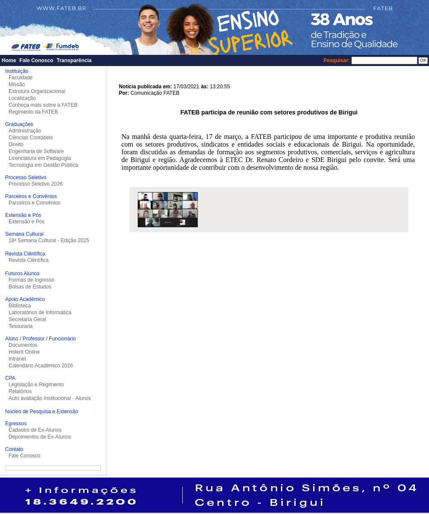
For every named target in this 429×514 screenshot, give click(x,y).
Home (9, 60)
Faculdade (21, 78)
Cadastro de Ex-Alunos (35, 430)
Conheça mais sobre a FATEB (43, 105)
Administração (25, 131)
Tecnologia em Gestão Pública (43, 165)
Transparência (74, 60)
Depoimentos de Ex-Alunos (40, 437)
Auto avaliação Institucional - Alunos (50, 398)
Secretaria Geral (27, 319)
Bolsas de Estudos (30, 287)
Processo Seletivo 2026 (36, 184)
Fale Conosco (36, 60)
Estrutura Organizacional (37, 91)
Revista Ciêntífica (28, 260)
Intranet (17, 359)
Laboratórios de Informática (40, 313)
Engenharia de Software (36, 151)
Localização (22, 98)
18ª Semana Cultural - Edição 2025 (49, 240)
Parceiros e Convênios (34, 203)
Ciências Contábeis (31, 138)
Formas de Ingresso (31, 280)
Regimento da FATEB (33, 112)
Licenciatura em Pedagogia (40, 158)
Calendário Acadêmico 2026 (41, 366)
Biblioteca (20, 306)
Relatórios (20, 391)
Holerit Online (24, 352)
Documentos (23, 345)
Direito (16, 144)
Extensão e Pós (27, 222)
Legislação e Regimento (36, 385)
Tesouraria (21, 326)
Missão (17, 84)
